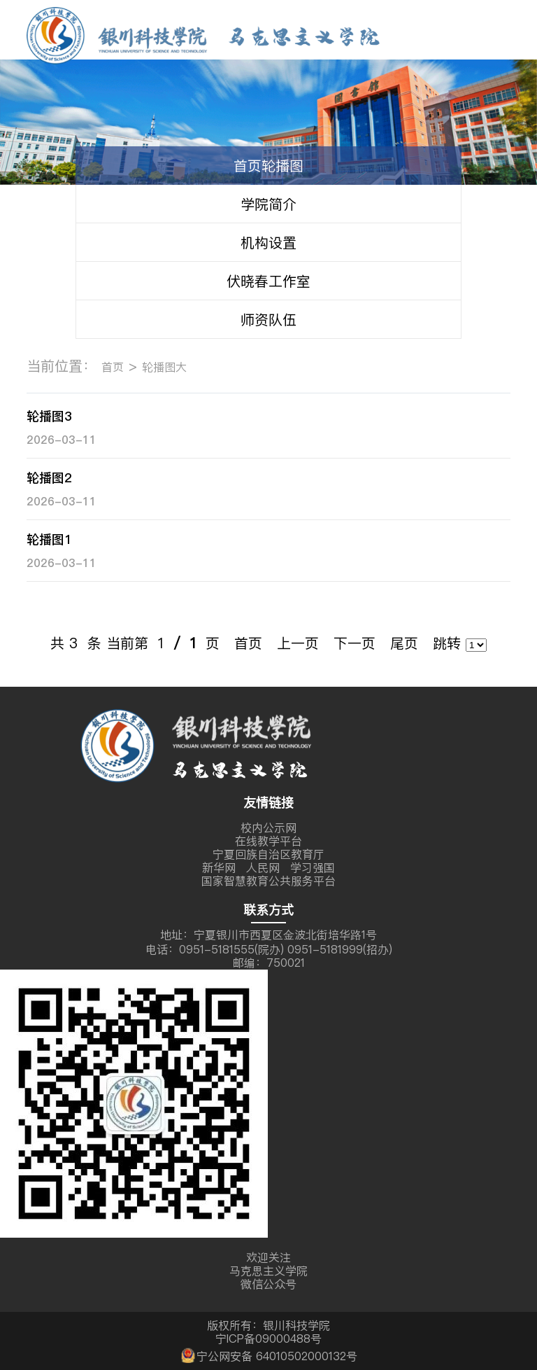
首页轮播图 (268, 166)
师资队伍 (268, 320)
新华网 (219, 867)
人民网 (263, 867)
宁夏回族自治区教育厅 (268, 854)
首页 (112, 367)
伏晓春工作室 (268, 281)
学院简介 (268, 204)
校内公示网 (268, 827)
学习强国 (312, 867)
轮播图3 (49, 416)
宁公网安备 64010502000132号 (268, 1354)
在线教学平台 (268, 840)
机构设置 (268, 243)
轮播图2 (49, 478)
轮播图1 (49, 539)
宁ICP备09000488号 (268, 1338)
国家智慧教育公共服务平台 (268, 880)
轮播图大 (164, 367)
